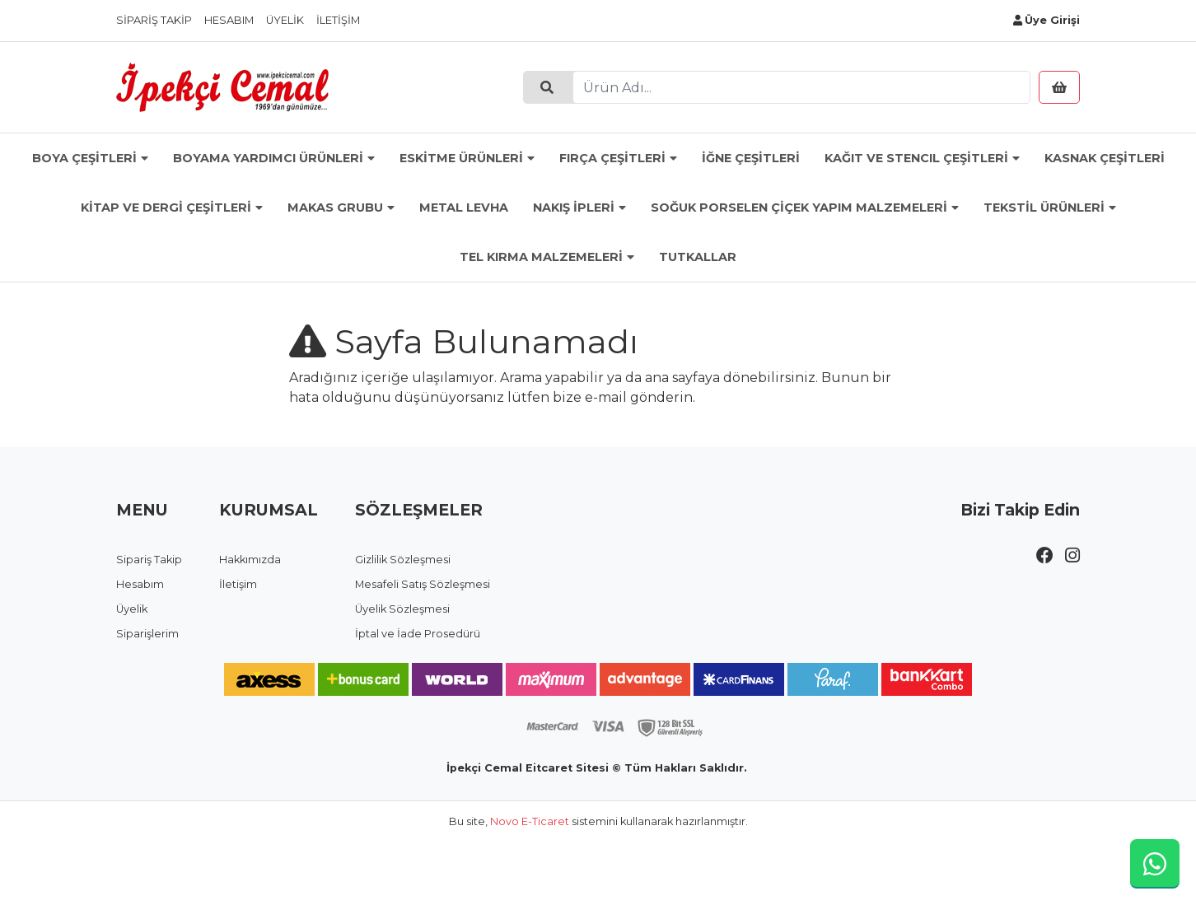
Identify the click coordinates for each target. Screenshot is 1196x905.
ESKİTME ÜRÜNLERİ (461, 158)
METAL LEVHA (463, 207)
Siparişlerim (147, 633)
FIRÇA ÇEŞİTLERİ (612, 158)
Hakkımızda (250, 559)
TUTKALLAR (697, 257)
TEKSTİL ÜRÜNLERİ (1044, 207)
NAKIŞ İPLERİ (573, 207)
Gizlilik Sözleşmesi (403, 559)
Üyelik (285, 20)
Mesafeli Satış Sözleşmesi (422, 584)
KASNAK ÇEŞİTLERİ (1104, 158)
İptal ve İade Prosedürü (417, 633)
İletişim (338, 20)
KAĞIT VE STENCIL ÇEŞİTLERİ (916, 158)
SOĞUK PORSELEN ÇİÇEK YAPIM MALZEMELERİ (799, 207)
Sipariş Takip (154, 20)
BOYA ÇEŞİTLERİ (84, 158)
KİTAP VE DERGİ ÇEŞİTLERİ (166, 207)
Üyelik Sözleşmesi (402, 609)
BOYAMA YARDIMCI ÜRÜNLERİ (268, 158)
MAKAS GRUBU (335, 207)
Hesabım (229, 20)
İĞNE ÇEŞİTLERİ (751, 158)
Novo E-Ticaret (529, 821)
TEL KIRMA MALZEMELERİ (541, 257)
